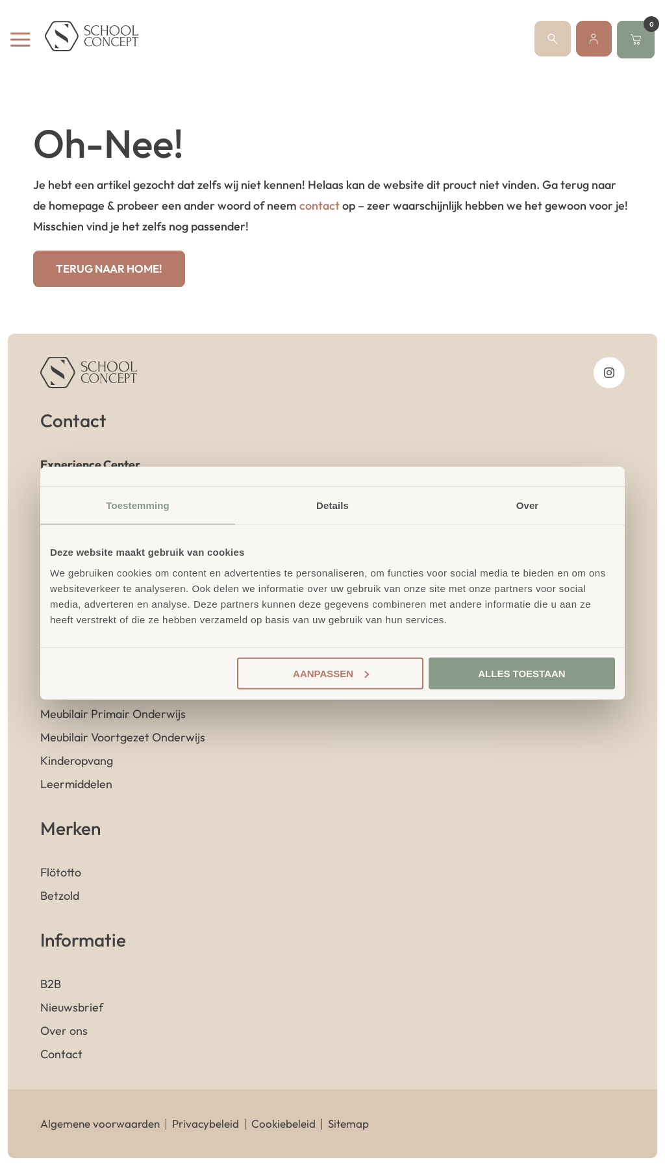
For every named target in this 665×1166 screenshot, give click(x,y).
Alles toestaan (521, 672)
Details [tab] (332, 505)
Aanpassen (331, 672)
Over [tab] (527, 505)
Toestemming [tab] (137, 505)
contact (319, 205)
